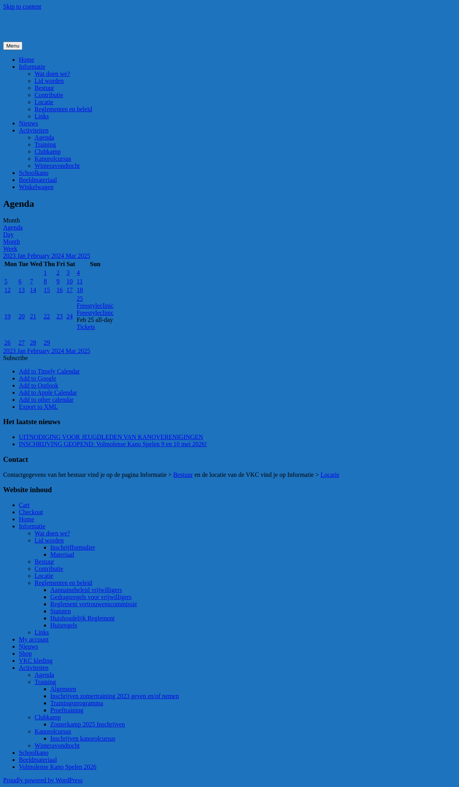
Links (42, 116)
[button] (15, 358)
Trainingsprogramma (76, 703)
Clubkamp (48, 151)
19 (7, 316)
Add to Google (37, 378)
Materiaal (62, 554)
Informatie (32, 66)
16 (60, 290)
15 (47, 290)
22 (47, 316)
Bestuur (44, 88)
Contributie (49, 95)
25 (80, 298)
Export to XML (38, 406)
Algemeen (63, 689)
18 (80, 290)
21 (33, 316)
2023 (10, 255)
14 (33, 290)
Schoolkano (34, 172)
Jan (22, 255)
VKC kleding (36, 660)
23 (60, 316)
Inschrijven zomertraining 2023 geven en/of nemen (114, 696)
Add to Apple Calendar (48, 392)
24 (69, 316)
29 (47, 342)
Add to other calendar (46, 399)
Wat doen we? (52, 73)
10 (69, 281)
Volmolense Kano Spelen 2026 (57, 766)
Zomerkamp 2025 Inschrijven (87, 724)
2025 (84, 255)
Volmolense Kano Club (64, 25)
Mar (72, 255)
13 (21, 290)
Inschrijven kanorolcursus (82, 738)
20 (21, 316)
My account (34, 639)
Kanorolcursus (53, 158)
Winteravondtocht (57, 165)
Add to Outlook (38, 385)
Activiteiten (34, 130)
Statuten (60, 611)
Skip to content (22, 6)
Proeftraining (66, 710)
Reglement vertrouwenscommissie (93, 604)
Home (26, 59)
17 (69, 290)
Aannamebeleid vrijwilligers (86, 590)
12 (7, 290)
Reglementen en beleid (63, 109)
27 (21, 342)
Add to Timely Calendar (49, 371)
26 (7, 342)
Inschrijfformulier (72, 547)
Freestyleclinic (95, 312)
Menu (12, 46)
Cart (24, 505)
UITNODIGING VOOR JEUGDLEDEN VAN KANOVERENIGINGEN (111, 437)
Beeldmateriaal (38, 180)
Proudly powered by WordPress (42, 780)
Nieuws (28, 123)
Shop (25, 653)
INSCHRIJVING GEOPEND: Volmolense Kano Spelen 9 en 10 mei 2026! (113, 444)
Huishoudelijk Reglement (82, 618)
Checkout (31, 512)
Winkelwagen (36, 187)
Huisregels (63, 625)
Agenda (44, 137)
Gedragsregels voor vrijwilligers (91, 597)
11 (79, 281)
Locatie (44, 102)
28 (33, 342)
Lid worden (49, 80)
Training (45, 144)
